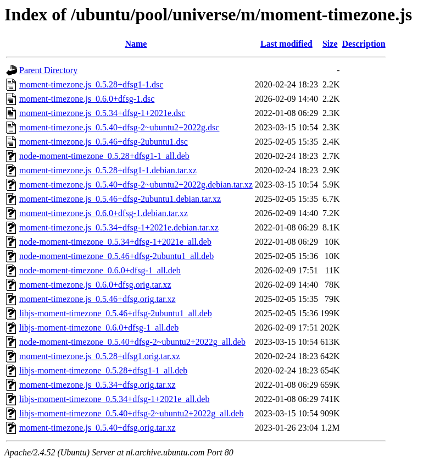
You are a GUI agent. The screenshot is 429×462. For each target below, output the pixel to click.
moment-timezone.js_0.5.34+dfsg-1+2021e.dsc (102, 113)
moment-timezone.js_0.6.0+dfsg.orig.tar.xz (95, 284)
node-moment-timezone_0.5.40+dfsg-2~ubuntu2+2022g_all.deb (132, 341)
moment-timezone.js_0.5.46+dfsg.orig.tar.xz (97, 299)
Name (136, 43)
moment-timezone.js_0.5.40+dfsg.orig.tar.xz (97, 427)
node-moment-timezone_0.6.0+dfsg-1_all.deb (100, 270)
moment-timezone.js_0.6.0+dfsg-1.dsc (86, 98)
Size (330, 43)
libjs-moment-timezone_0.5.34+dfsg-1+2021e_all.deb (114, 399)
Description (364, 43)
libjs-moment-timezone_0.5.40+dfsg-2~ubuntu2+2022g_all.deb (131, 413)
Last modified (286, 43)
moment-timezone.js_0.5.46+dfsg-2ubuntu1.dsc (103, 141)
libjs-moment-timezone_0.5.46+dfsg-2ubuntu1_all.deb (115, 313)
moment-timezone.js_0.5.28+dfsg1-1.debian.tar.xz (108, 170)
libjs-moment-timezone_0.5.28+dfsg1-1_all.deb (103, 370)
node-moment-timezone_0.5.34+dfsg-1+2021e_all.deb (115, 241)
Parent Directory (48, 70)
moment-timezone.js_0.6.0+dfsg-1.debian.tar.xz (103, 213)
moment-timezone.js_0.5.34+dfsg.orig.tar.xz (97, 384)
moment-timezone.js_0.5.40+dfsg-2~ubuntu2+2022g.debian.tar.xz (136, 184)
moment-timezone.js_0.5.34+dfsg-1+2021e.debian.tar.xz (119, 227)
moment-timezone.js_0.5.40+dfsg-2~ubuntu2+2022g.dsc (119, 127)
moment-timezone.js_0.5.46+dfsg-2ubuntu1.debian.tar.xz (120, 199)
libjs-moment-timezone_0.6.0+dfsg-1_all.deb (99, 327)
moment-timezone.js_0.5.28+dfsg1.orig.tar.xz (99, 356)
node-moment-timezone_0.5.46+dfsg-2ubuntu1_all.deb (116, 256)
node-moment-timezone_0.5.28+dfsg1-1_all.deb (104, 156)
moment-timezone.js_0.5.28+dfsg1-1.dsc (91, 84)
